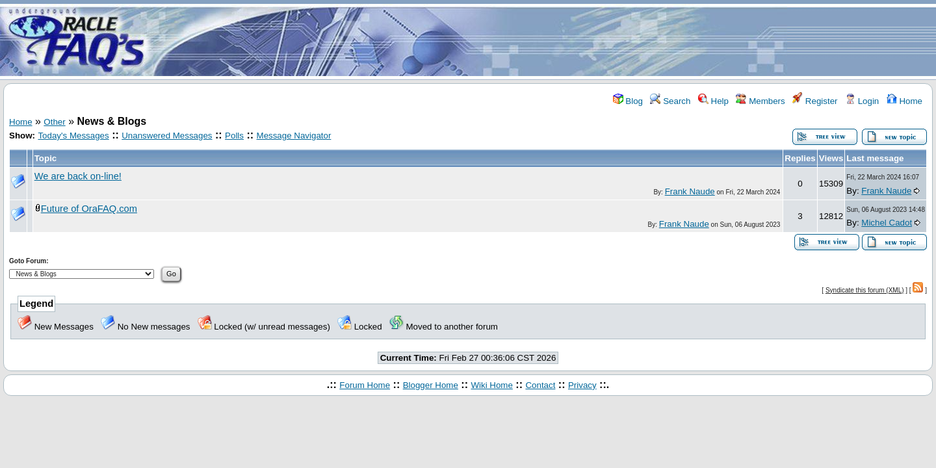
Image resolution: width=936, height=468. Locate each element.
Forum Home (364, 385)
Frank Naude (690, 191)
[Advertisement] (544, 41)
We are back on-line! (78, 176)
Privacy (582, 385)
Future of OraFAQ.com (89, 208)
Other (54, 122)
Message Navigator (294, 135)
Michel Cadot (886, 223)
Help (713, 101)
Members (760, 101)
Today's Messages (73, 135)
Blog (628, 101)
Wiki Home (491, 385)
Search (670, 101)
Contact (540, 385)
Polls (234, 135)
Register (814, 101)
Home (904, 101)
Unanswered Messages (167, 135)
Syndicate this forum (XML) (865, 290)
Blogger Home (430, 385)
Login (862, 101)
